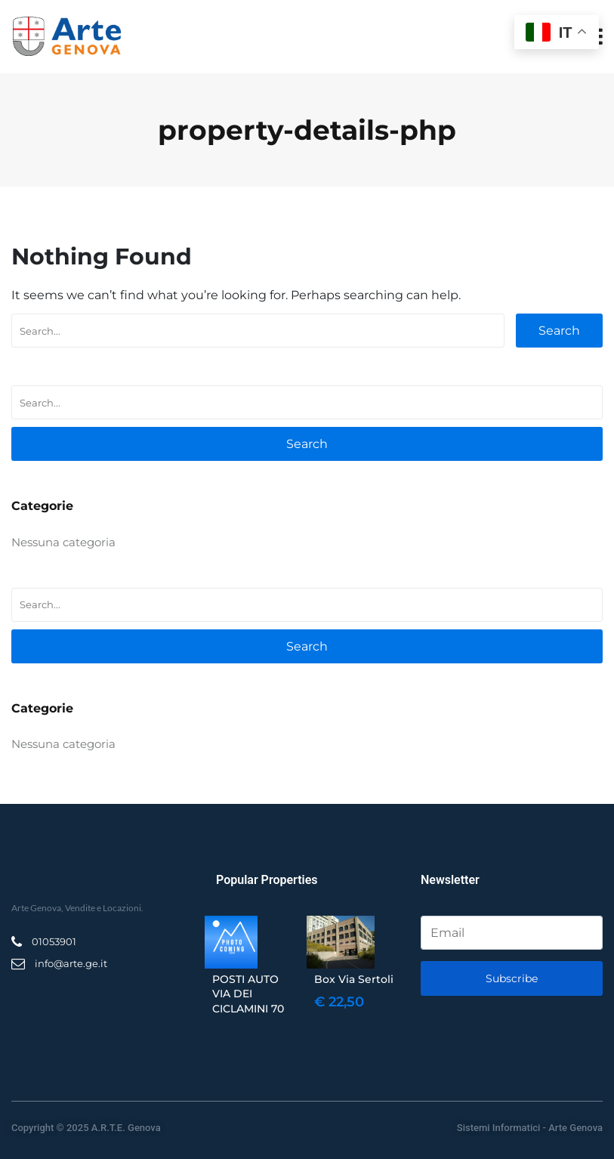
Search (559, 330)
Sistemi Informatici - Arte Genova (530, 1127)
